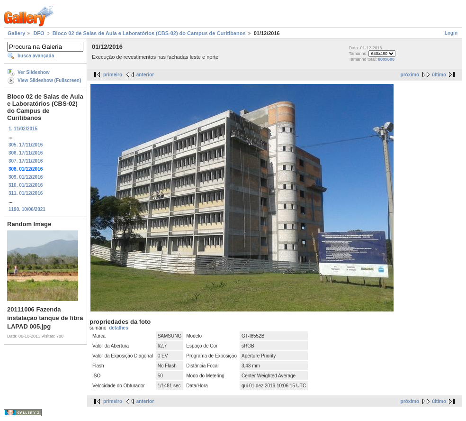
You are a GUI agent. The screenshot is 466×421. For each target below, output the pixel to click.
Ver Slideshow (34, 72)
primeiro (112, 74)
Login (451, 33)
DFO (38, 33)
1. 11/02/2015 (23, 128)
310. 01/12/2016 (26, 185)
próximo (410, 74)
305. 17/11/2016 (26, 144)
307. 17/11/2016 (26, 161)
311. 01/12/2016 (26, 193)
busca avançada (36, 55)
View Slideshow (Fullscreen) (49, 80)
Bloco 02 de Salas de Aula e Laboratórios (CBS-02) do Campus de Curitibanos (149, 33)
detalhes (118, 327)
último (439, 74)
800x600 (386, 59)
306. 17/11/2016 (26, 153)
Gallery (16, 33)
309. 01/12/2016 (26, 177)
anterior (145, 74)
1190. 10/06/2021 (27, 209)
